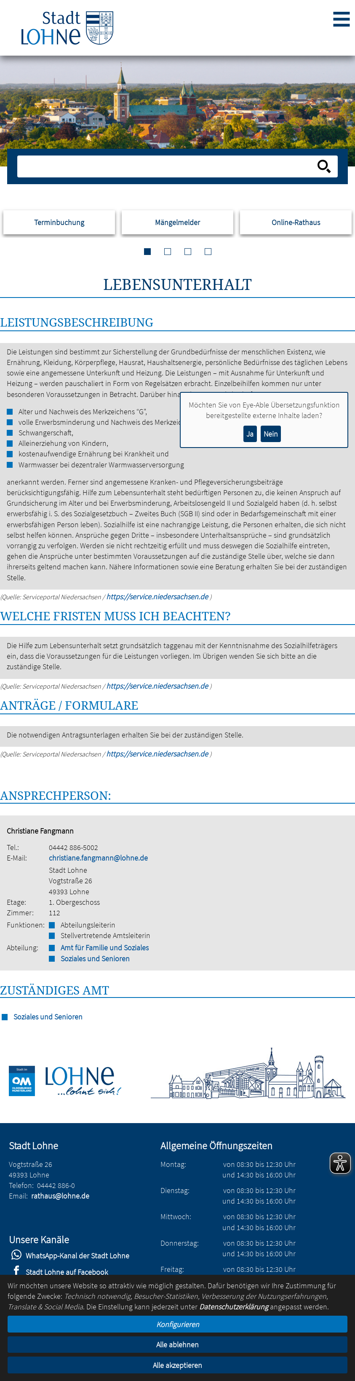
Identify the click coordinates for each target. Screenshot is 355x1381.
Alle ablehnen (177, 1344)
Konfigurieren (177, 1324)
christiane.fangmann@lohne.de (98, 858)
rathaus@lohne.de (60, 1196)
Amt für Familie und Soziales (105, 947)
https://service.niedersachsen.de (158, 596)
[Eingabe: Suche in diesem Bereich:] (168, 166)
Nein (271, 434)
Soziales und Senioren (95, 958)
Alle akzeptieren (177, 1365)
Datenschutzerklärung (233, 1306)
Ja (250, 434)
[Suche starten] (324, 166)
